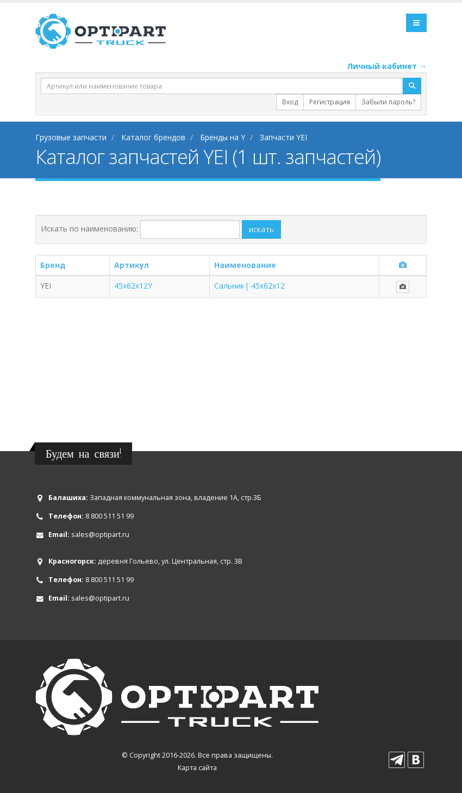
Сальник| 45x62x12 (249, 285)
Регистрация (329, 102)
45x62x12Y (133, 285)
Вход (290, 102)
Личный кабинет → (387, 66)
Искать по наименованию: (89, 228)
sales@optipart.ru (100, 534)
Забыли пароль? (388, 102)
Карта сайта (197, 767)
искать (261, 229)
